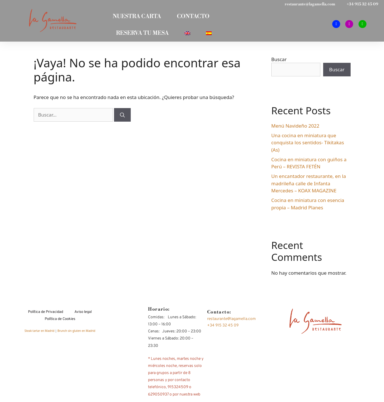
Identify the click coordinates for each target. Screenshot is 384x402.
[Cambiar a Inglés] (187, 35)
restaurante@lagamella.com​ (310, 4)
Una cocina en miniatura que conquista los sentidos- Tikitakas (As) (307, 144)
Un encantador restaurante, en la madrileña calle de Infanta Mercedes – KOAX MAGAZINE (308, 185)
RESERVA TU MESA (141, 34)
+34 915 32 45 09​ (362, 4)
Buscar (279, 61)
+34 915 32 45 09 (223, 327)
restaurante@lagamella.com (231, 321)
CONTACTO (193, 17)
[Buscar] (122, 117)
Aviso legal (83, 314)
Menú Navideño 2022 (295, 127)
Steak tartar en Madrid (40, 333)
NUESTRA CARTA (136, 17)
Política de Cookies (60, 321)
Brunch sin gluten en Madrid (76, 333)
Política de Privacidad (45, 314)
